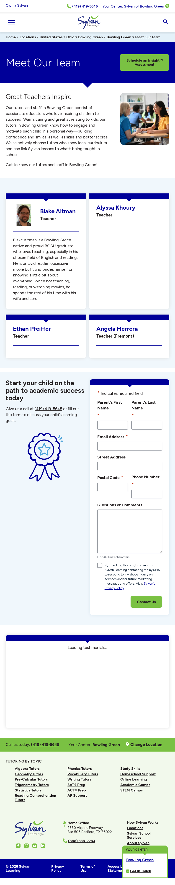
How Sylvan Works (142, 822)
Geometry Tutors (29, 774)
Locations (28, 37)
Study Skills (130, 768)
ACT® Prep (76, 790)
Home (11, 37)
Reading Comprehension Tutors (35, 797)
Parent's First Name (109, 409)
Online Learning (133, 779)
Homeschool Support (138, 774)
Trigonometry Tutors (32, 785)
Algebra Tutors (27, 768)
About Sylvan (138, 843)
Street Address (111, 457)
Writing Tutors (79, 779)
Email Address (112, 436)
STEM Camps (131, 790)
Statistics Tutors (28, 790)
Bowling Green (90, 37)
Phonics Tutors (79, 768)
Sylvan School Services (139, 835)
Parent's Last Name (143, 409)
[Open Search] (165, 22)
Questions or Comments (119, 504)
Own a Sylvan (17, 5)
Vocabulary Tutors (82, 774)
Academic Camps (135, 785)
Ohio (70, 37)
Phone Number (145, 481)
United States (51, 37)
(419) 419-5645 (48, 408)
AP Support (77, 795)
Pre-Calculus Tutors (31, 779)
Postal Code (110, 477)
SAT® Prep (76, 785)
